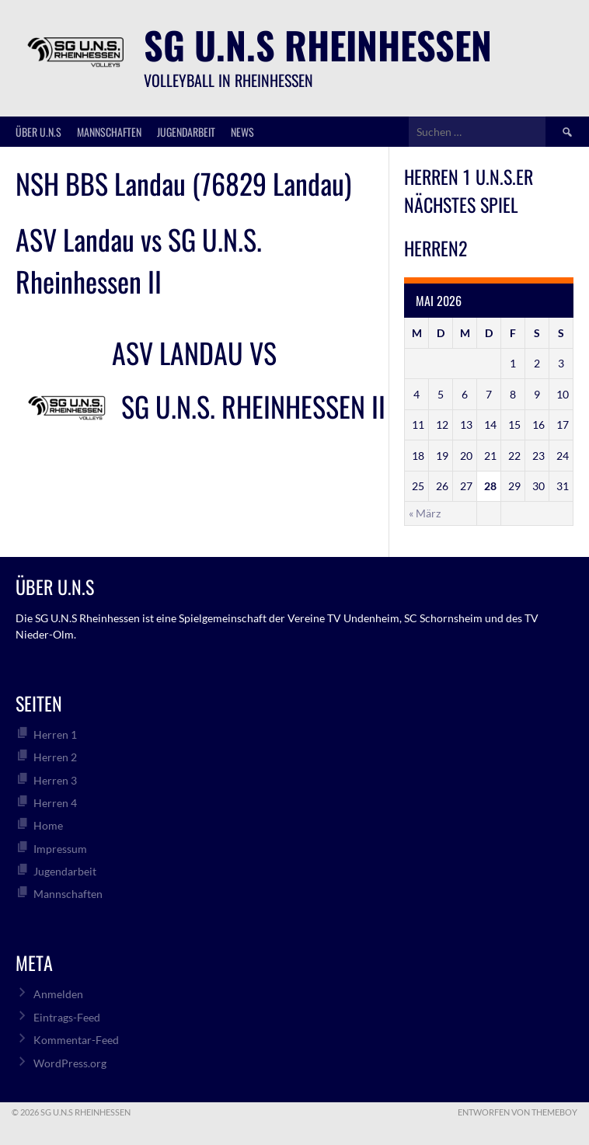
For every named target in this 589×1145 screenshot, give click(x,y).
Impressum (60, 848)
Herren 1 (55, 734)
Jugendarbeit (186, 132)
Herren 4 (55, 802)
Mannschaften (109, 132)
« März (425, 513)
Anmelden (58, 994)
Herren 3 (55, 780)
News (242, 132)
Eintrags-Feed (66, 1017)
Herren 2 (55, 757)
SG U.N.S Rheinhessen (318, 44)
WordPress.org (69, 1063)
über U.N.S (38, 132)
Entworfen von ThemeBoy (517, 1112)
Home (48, 825)
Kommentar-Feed (76, 1039)
